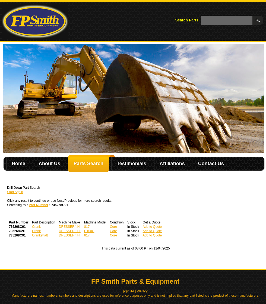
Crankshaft (40, 235)
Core (113, 227)
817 (87, 227)
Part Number (38, 205)
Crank (36, 227)
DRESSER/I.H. (70, 227)
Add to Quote (152, 227)
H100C (89, 231)
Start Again (15, 192)
